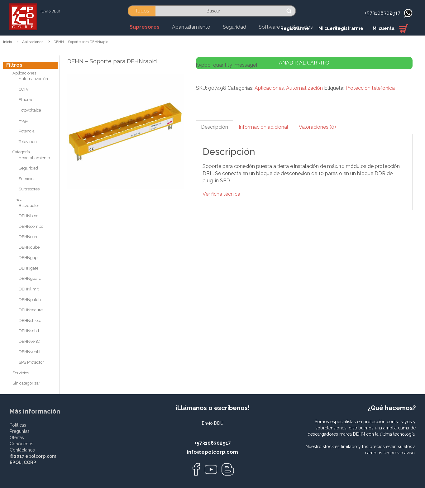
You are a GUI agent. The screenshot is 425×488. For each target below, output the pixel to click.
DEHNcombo (31, 226)
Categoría (21, 152)
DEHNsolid (29, 330)
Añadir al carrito (304, 63)
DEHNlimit (29, 289)
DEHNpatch (30, 299)
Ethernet (27, 99)
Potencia (27, 131)
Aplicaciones (32, 42)
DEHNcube (29, 247)
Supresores (29, 189)
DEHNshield (30, 320)
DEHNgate (28, 268)
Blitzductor (29, 205)
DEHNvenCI (30, 341)
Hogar (24, 120)
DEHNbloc (28, 215)
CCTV (24, 89)
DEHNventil (30, 351)
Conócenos (21, 443)
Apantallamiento (34, 157)
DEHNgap (28, 257)
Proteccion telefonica (370, 88)
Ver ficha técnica (221, 194)
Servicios (27, 178)
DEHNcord (29, 236)
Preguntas (20, 431)
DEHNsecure (31, 310)
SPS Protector (31, 362)
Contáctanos (22, 449)
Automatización (33, 78)
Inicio (7, 42)
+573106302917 (382, 13)
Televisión (28, 141)
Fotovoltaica (30, 110)
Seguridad (28, 168)
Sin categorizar (26, 383)
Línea (17, 199)
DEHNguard (30, 278)
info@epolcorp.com (212, 452)
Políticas (18, 425)
